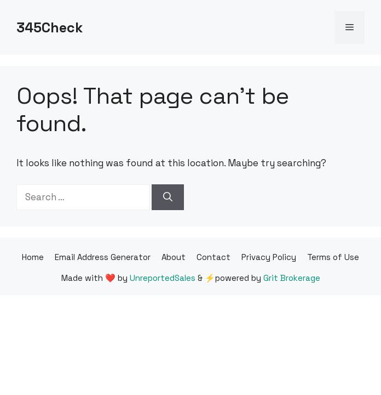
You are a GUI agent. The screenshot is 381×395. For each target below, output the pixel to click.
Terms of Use (333, 257)
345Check (49, 27)
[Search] (168, 197)
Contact (213, 257)
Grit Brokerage (291, 278)
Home (33, 257)
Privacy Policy (268, 257)
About (173, 257)
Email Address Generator (103, 257)
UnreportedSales (162, 278)
